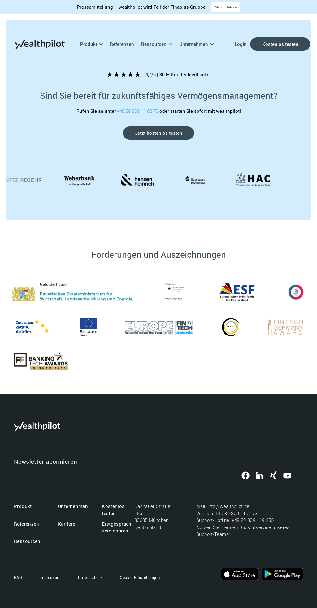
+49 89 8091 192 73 (237, 513)
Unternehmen (196, 44)
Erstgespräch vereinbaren (117, 527)
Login (241, 44)
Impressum (49, 577)
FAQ (18, 577)
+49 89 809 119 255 (253, 520)
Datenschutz (90, 577)
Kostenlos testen (280, 44)
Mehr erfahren (226, 7)
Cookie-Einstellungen (140, 577)
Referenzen (122, 44)
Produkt (91, 44)
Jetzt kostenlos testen (158, 133)
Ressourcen (156, 44)
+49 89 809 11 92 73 (138, 111)
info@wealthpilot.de (229, 506)
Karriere (66, 524)
